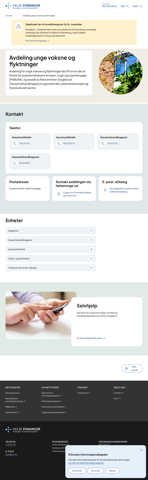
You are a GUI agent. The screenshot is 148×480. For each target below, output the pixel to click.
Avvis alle (95, 470)
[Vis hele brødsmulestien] (17, 15)
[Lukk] (141, 450)
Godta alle (77, 470)
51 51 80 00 (11, 444)
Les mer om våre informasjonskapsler (86, 462)
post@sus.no (11, 454)
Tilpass (112, 470)
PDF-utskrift (134, 368)
